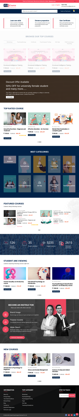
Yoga (23, 401)
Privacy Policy (7, 396)
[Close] (74, 1)
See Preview (25, 138)
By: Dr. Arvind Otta (21, 218)
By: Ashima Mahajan (56, 367)
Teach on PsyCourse (65, 11)
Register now (52, 1)
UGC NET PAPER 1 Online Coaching (26, 210)
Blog (5, 403)
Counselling (10, 185)
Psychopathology (24, 166)
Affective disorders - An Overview (55, 129)
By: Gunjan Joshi (73, 126)
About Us (6, 394)
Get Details (10, 97)
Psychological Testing (69, 166)
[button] (37, 142)
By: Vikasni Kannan (25, 126)
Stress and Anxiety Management (62, 370)
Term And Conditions (9, 398)
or (55, 5)
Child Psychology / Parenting (54, 185)
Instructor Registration (17, 337)
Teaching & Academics (69, 185)
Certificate (39, 166)
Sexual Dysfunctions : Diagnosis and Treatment (63, 220)
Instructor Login (7, 409)
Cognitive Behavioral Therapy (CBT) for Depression (63, 212)
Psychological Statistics (25, 185)
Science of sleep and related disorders (27, 220)
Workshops (10, 161)
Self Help (39, 185)
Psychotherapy (54, 166)
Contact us (6, 405)
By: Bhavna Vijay (48, 126)
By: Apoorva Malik (58, 210)
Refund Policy (7, 401)
